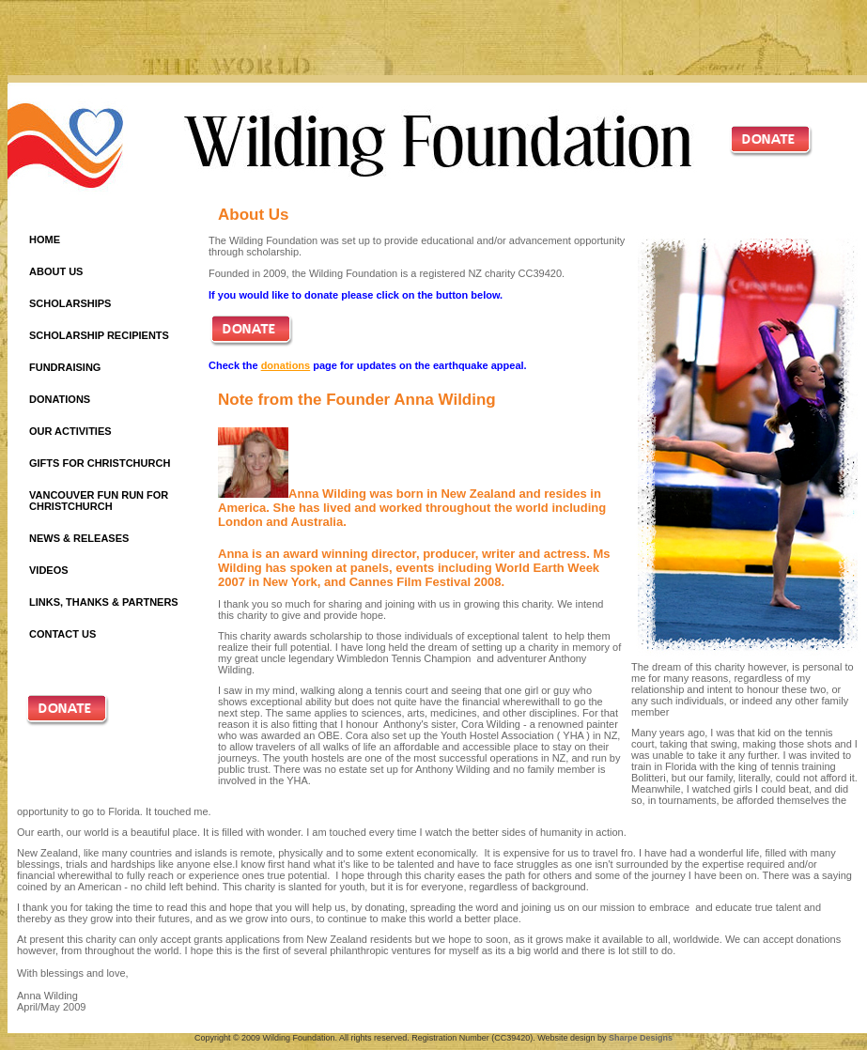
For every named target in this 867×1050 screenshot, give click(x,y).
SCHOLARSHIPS (70, 303)
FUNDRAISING (65, 367)
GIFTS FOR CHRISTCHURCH (99, 463)
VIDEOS (49, 570)
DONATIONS (59, 399)
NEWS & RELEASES (79, 538)
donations (286, 365)
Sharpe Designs (641, 1037)
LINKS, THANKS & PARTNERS (103, 602)
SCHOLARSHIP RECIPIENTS (99, 335)
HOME (44, 239)
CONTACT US (62, 634)
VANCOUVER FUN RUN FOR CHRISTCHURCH (98, 500)
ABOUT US (56, 271)
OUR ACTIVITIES (70, 431)
